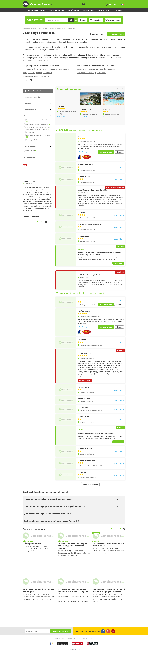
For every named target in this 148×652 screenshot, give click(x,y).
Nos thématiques (73, 10)
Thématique (95, 20)
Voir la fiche (82, 152)
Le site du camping (105, 152)
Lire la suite (118, 263)
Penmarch (45, 76)
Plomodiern (47, 73)
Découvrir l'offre (85, 379)
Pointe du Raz (93, 69)
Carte (82, 20)
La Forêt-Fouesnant (47, 69)
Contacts (90, 638)
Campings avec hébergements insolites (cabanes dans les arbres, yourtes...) (38, 128)
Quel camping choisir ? (56, 10)
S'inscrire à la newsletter (60, 631)
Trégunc (35, 69)
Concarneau (82, 69)
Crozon (39, 73)
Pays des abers (100, 73)
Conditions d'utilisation (73, 638)
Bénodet (31, 73)
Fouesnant (27, 69)
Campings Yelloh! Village (34, 140)
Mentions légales (60, 638)
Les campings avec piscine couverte (38, 124)
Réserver (119, 152)
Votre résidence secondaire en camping (38, 136)
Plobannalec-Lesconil (31, 76)
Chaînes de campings (104, 10)
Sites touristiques (88, 10)
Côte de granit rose (107, 69)
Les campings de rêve (33, 132)
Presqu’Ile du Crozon (85, 73)
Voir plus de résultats (90, 484)
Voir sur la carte (96, 34)
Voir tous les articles (116, 528)
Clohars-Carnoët (62, 69)
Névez (25, 73)
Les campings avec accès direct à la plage (38, 121)
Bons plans (118, 10)
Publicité (84, 638)
